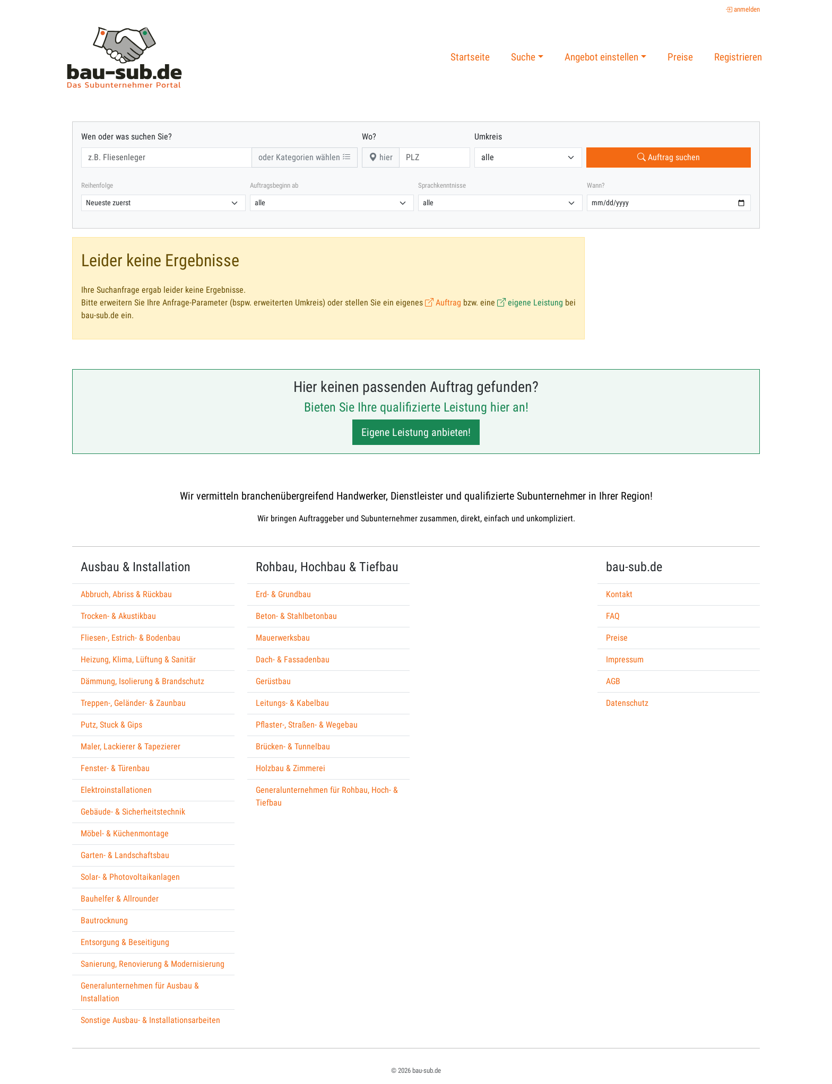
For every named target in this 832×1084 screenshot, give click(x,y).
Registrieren (738, 57)
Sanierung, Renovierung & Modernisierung (152, 964)
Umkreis (488, 137)
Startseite (470, 57)
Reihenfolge (97, 185)
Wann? (595, 185)
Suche (523, 57)
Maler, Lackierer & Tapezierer (130, 746)
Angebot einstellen (601, 57)
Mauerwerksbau (283, 638)
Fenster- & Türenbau (115, 768)
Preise (680, 57)
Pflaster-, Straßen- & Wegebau (307, 725)
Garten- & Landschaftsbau (125, 855)
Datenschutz (627, 703)
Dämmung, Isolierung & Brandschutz (142, 681)
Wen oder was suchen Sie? (126, 137)
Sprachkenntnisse (442, 185)
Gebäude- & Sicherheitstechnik (133, 812)
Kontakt (619, 594)
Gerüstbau (273, 681)
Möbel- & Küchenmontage (125, 833)
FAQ (613, 616)
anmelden (742, 9)
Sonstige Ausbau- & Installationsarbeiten (150, 1020)
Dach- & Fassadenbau (293, 659)
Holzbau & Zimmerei (290, 768)
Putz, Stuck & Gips (111, 725)
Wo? (369, 137)
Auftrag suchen (668, 157)
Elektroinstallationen (116, 790)
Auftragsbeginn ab (274, 185)
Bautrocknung (104, 920)
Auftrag (443, 303)
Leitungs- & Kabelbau (292, 703)
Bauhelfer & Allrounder (120, 899)
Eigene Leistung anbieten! (416, 432)
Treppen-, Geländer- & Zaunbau (133, 703)
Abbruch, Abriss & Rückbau (126, 594)
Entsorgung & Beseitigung (125, 942)
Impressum (625, 659)
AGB (613, 681)
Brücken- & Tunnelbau (293, 746)
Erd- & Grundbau (283, 594)
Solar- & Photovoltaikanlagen (130, 877)
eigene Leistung (530, 303)
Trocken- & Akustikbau (118, 616)
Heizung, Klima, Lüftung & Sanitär (138, 659)
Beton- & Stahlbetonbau (296, 616)
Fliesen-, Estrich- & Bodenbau (130, 638)
